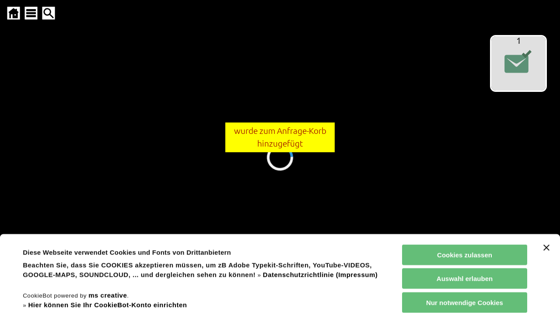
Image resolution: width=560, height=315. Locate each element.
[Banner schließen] (546, 175)
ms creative (107, 222)
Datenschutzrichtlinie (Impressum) (320, 202)
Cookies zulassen (464, 182)
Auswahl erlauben (465, 206)
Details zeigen (373, 297)
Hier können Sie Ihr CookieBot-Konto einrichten (107, 232)
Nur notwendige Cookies (464, 230)
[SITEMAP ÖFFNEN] (31, 13)
